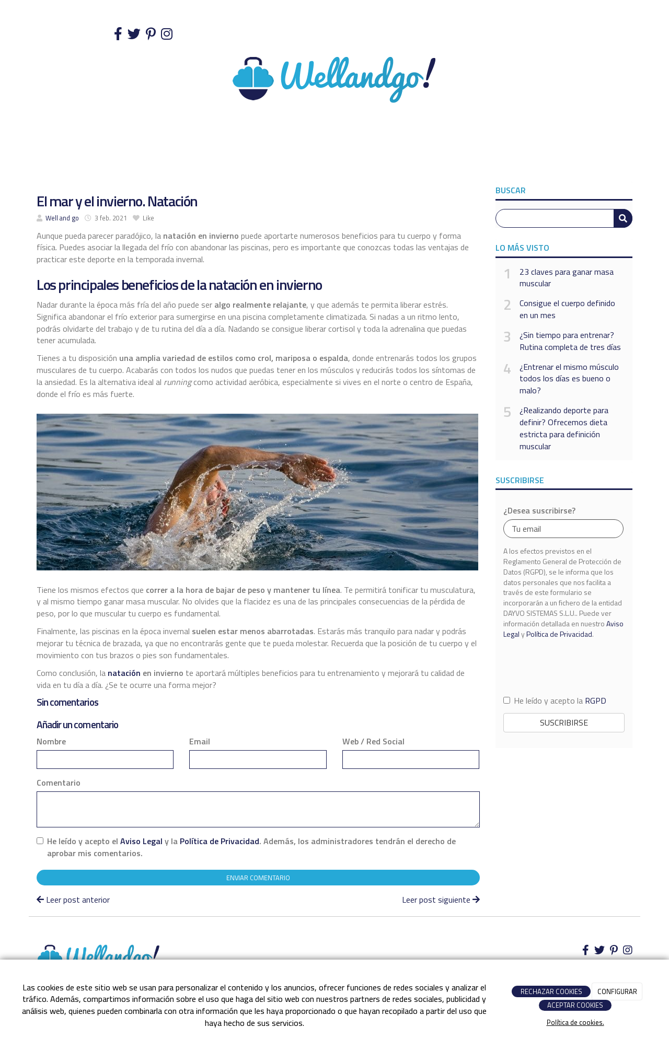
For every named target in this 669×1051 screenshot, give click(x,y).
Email (199, 741)
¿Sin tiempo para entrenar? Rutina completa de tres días (570, 341)
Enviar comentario (258, 877)
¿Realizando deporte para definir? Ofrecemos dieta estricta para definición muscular (564, 428)
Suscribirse (564, 722)
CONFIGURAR (617, 991)
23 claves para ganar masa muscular (567, 278)
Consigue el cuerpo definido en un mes (567, 309)
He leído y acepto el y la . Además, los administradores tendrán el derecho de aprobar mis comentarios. (251, 847)
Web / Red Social (373, 741)
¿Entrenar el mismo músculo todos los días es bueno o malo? (569, 379)
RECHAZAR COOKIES (551, 991)
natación (124, 673)
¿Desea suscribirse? (539, 511)
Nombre (51, 741)
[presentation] (564, 666)
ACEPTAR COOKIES (575, 1005)
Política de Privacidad (219, 841)
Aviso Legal (141, 841)
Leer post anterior (73, 899)
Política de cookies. (575, 1022)
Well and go (62, 218)
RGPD (595, 700)
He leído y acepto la (554, 701)
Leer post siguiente (441, 899)
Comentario (58, 783)
